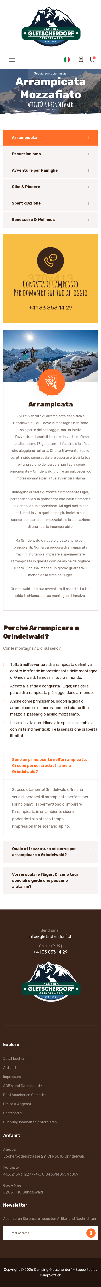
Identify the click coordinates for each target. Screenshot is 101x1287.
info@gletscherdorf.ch (50, 936)
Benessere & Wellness (33, 219)
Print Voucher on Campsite (25, 1095)
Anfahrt (9, 1068)
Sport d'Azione (26, 203)
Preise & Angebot (17, 1104)
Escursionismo (26, 154)
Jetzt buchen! (14, 1059)
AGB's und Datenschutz (22, 1086)
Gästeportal (12, 1113)
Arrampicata (24, 137)
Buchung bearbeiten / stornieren (30, 1122)
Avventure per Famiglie (35, 170)
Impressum (12, 1077)
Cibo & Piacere (26, 186)
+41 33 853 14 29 (50, 307)
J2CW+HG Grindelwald (23, 1192)
